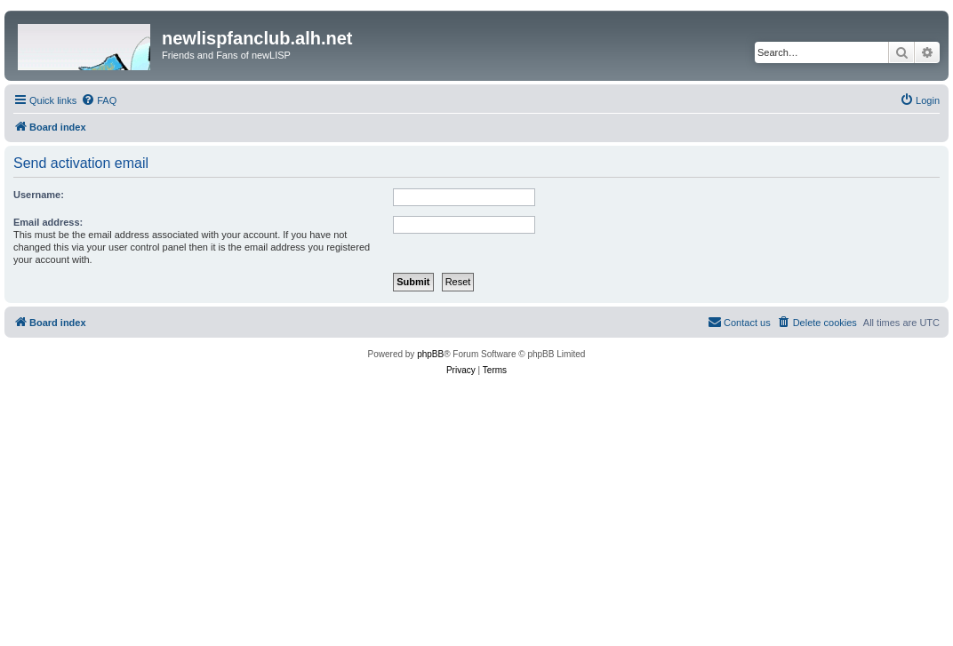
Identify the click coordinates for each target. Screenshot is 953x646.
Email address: (48, 222)
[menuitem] (98, 100)
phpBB (430, 354)
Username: (38, 194)
